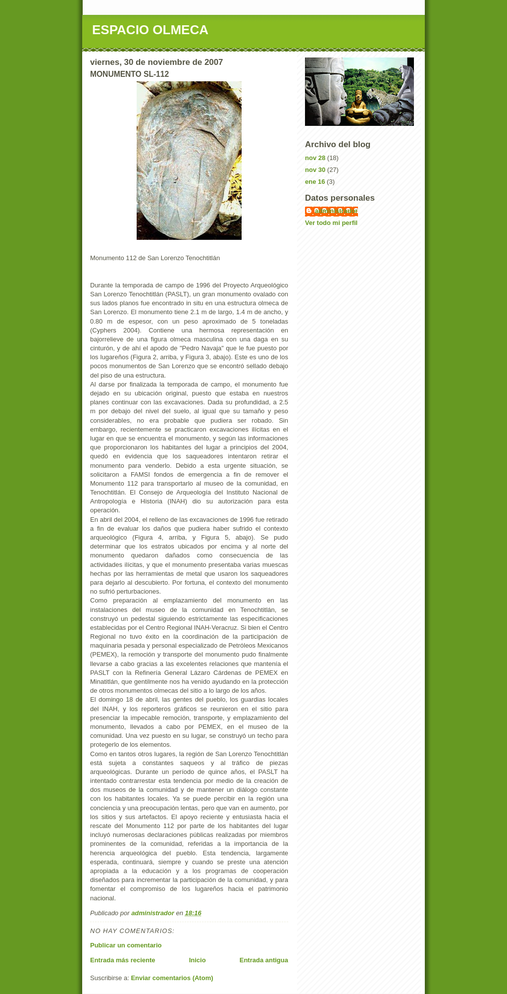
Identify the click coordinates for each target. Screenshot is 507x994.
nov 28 (315, 158)
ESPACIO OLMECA (150, 29)
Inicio (197, 960)
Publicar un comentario (125, 945)
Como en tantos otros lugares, (133, 754)
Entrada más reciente (122, 960)
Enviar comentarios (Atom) (172, 978)
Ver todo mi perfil (331, 222)
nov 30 (315, 169)
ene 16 (315, 181)
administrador (336, 211)
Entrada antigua (264, 960)
